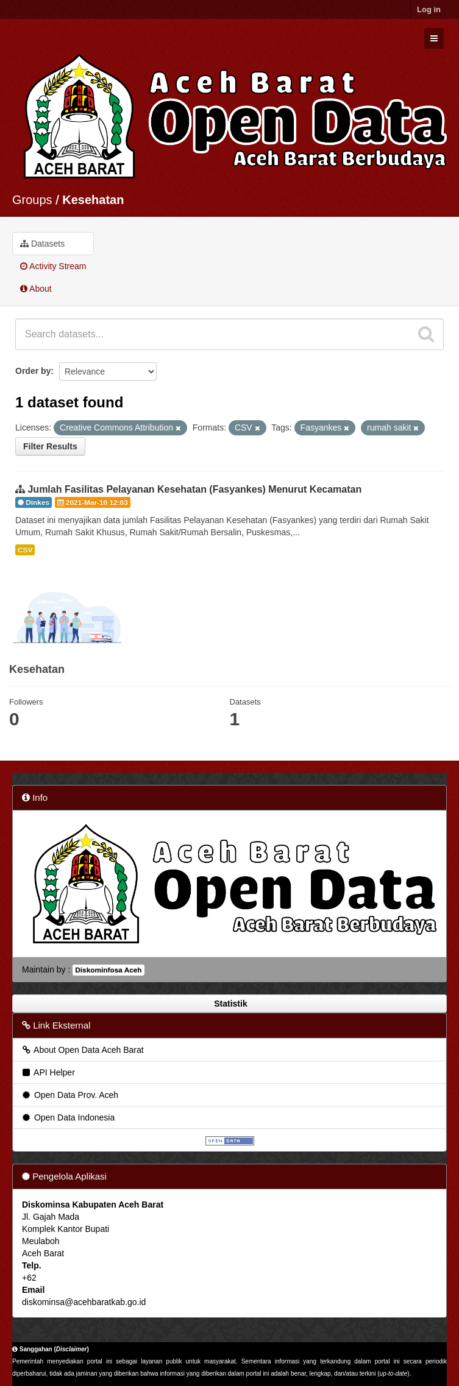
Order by (33, 371)
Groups (32, 199)
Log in (429, 9)
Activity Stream (53, 266)
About (36, 289)
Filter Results (50, 446)
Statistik (229, 1003)
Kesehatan (93, 199)
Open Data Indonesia (68, 1117)
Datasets (42, 243)
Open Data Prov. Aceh (69, 1095)
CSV (25, 550)
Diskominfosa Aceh (108, 970)
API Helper (48, 1072)
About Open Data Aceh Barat (82, 1050)
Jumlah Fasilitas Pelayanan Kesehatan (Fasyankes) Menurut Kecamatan (194, 489)
